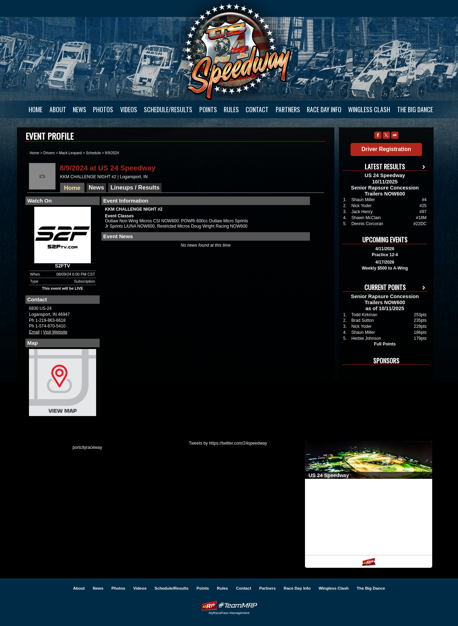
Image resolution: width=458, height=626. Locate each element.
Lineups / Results (134, 187)
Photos (103, 109)
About (57, 109)
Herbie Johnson (366, 338)
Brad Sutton (362, 320)
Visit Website (55, 332)
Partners (288, 109)
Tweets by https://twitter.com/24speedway (228, 443)
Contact (257, 109)
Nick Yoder (361, 205)
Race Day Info (324, 109)
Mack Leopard (70, 153)
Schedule (93, 153)
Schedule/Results (168, 109)
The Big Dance (415, 109)
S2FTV (62, 266)
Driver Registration (386, 149)
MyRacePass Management (229, 613)
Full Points (384, 344)
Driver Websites (229, 605)
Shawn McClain (366, 217)
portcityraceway (87, 447)
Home (35, 109)
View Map (62, 384)
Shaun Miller (363, 199)
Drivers (49, 153)
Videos (128, 109)
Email (34, 332)
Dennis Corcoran (367, 223)
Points (208, 109)
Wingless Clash (369, 109)
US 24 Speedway (238, 51)
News (79, 109)
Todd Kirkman (364, 314)
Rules (231, 109)
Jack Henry (361, 211)
